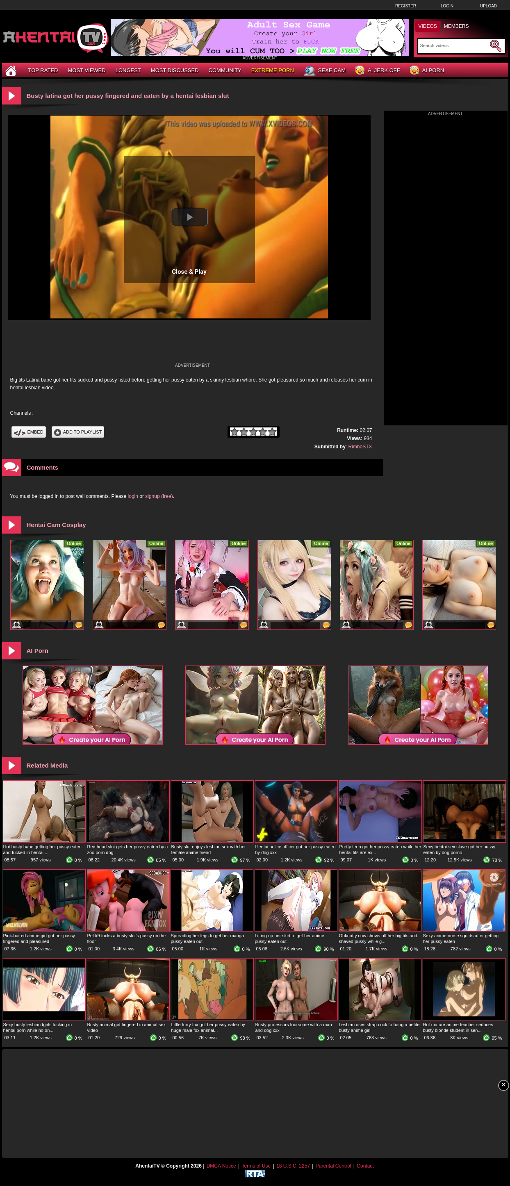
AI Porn (427, 71)
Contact (365, 1166)
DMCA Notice (221, 1166)
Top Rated (43, 70)
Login (447, 6)
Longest (128, 70)
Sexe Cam (325, 71)
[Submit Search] (495, 46)
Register (405, 6)
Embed (28, 431)
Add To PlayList (78, 431)
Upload (488, 6)
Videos (428, 26)
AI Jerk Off (377, 71)
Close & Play (189, 271)
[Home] (12, 70)
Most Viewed (86, 70)
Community (225, 70)
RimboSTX (360, 447)
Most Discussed (175, 70)
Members (456, 26)
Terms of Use (256, 1166)
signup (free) (159, 496)
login (133, 496)
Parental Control (333, 1166)
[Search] (454, 45)
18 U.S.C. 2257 (293, 1166)
